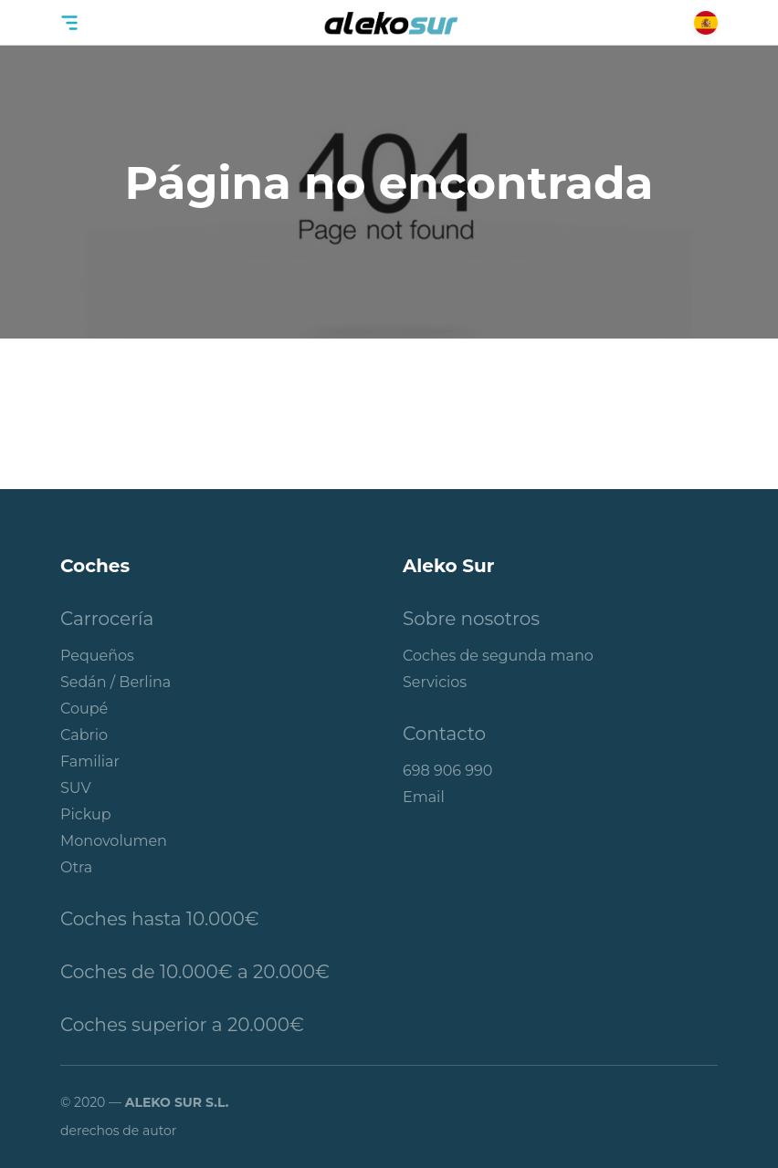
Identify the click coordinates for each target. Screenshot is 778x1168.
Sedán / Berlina (115, 682)
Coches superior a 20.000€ (182, 1025)
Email (424, 797)
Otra (76, 867)
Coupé (84, 708)
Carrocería (106, 619)
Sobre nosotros (471, 619)
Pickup (85, 814)
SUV (75, 788)
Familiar (90, 761)
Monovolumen (113, 841)
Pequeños (97, 655)
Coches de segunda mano (498, 655)
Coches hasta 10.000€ (159, 919)
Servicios (435, 682)
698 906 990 (447, 770)
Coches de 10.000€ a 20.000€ (195, 972)
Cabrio (84, 735)
